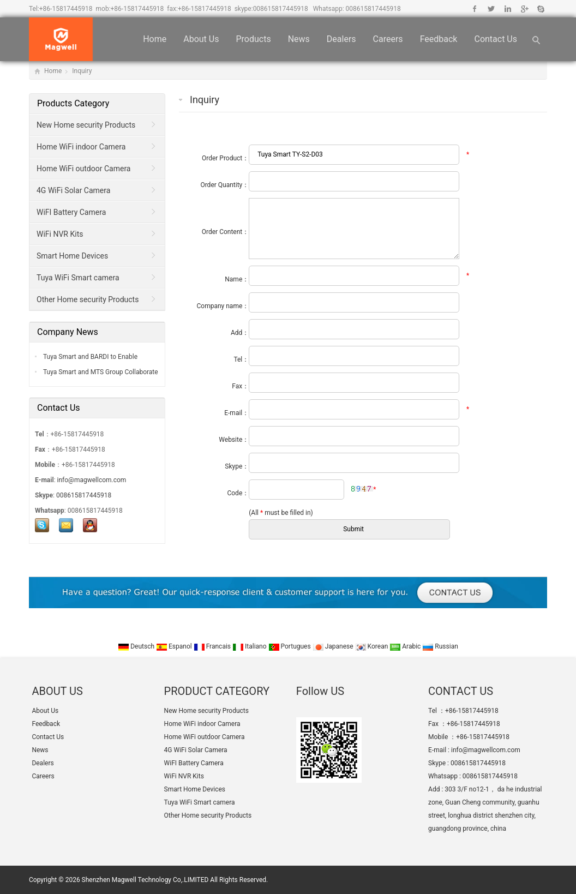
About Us (201, 39)
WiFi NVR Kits (60, 234)
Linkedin (507, 8)
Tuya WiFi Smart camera (78, 277)
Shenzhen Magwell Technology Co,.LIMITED (145, 880)
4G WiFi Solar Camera (73, 190)
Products (253, 39)
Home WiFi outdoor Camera (83, 168)
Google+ (524, 8)
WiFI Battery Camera (71, 212)
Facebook (475, 8)
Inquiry (82, 71)
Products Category (73, 103)
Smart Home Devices (72, 255)
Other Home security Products (88, 299)
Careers (388, 39)
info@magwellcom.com (92, 480)
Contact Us (495, 39)
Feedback (439, 39)
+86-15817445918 (66, 9)
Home (154, 39)
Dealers (341, 39)
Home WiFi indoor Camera (81, 146)
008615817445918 (280, 9)
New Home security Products (86, 125)
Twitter (491, 8)
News (299, 39)
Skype (540, 8)
